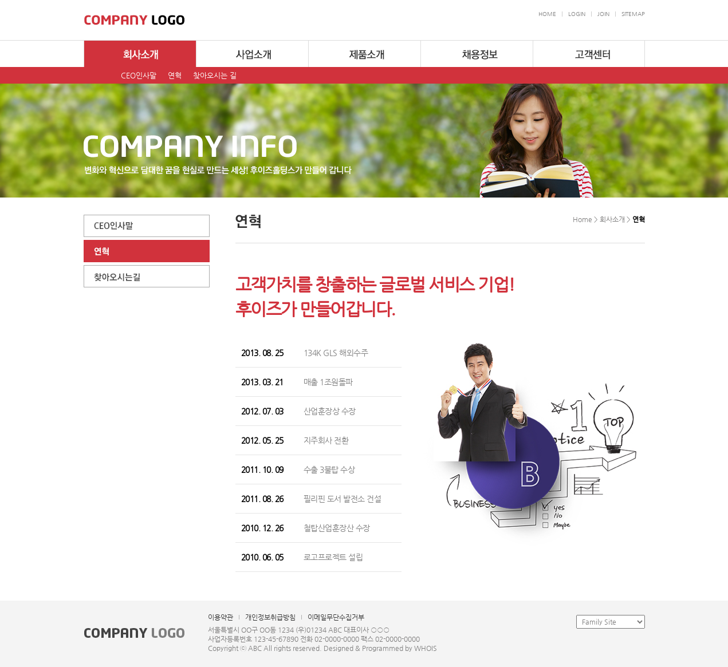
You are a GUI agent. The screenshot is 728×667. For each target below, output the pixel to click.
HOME (547, 14)
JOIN (603, 14)
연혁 (175, 75)
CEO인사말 (138, 75)
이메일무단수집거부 (336, 617)
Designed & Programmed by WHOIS (380, 648)
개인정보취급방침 (270, 617)
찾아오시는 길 (215, 75)
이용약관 (220, 617)
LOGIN (576, 14)
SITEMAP (633, 14)
